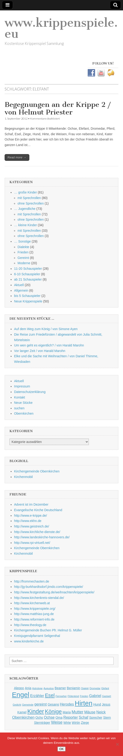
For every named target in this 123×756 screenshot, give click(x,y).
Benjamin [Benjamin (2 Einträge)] (73, 688)
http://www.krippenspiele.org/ (34, 608)
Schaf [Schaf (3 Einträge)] (83, 717)
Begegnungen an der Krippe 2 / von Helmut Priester (58, 108)
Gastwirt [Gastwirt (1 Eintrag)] (106, 696)
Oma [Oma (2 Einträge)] (58, 717)
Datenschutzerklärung (29, 392)
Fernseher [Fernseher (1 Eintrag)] (61, 696)
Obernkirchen (23, 413)
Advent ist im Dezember (31, 504)
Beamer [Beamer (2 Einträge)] (60, 688)
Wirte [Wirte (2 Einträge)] (67, 722)
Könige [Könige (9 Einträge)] (53, 712)
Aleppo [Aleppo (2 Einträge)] (19, 688)
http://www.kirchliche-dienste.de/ (37, 532)
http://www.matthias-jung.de (34, 614)
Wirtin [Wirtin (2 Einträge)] (76, 722)
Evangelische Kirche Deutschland (38, 510)
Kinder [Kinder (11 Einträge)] (35, 711)
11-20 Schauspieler (28, 268)
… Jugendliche (25, 209)
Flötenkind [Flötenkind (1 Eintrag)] (73, 696)
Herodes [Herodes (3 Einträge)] (67, 704)
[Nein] (117, 744)
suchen (19, 408)
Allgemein (21, 290)
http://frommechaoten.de (31, 581)
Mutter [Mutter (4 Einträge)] (77, 712)
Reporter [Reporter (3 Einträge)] (70, 717)
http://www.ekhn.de (27, 521)
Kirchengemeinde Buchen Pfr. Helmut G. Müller (48, 630)
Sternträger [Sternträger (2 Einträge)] (42, 722)
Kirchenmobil (23, 477)
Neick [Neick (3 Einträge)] (100, 712)
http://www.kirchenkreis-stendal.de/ (39, 598)
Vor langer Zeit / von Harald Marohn (39, 351)
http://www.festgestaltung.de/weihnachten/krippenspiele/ (54, 592)
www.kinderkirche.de (29, 641)
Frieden (23, 252)
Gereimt (23, 258)
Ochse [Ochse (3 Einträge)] (49, 717)
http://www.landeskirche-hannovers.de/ (41, 537)
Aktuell (19, 285)
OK (61, 749)
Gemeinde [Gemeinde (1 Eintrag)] (27, 704)
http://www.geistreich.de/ (31, 526)
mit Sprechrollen (29, 198)
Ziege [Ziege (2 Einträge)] (85, 722)
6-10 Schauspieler (27, 274)
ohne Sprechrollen (31, 203)
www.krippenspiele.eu (61, 28)
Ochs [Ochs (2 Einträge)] (39, 717)
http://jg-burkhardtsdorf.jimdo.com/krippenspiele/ (48, 587)
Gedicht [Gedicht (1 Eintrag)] (17, 704)
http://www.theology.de (30, 625)
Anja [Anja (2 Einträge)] (28, 688)
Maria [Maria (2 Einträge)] (67, 712)
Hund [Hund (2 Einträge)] (97, 704)
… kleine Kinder (25, 225)
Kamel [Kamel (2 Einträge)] (22, 712)
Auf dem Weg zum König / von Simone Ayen (46, 329)
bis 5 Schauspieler (27, 296)
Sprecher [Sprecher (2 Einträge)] (95, 717)
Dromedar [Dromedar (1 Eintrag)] (95, 688)
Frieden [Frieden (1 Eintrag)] (84, 696)
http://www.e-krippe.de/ (30, 515)
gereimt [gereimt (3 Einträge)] (40, 704)
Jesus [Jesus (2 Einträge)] (106, 704)
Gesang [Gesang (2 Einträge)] (53, 704)
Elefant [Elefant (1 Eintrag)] (105, 688)
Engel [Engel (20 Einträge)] (20, 694)
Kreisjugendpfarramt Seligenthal (37, 636)
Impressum (22, 386)
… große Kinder (25, 192)
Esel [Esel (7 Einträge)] (50, 695)
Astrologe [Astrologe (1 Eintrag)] (37, 688)
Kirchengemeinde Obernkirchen (37, 471)
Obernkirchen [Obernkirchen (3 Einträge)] (23, 717)
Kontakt (19, 397)
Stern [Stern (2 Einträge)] (107, 717)
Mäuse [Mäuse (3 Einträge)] (89, 712)
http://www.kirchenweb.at (32, 603)
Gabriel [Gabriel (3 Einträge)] (95, 696)
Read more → (17, 157)
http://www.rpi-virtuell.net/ (32, 543)
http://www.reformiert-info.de (34, 619)
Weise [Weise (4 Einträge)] (57, 722)
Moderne (24, 263)
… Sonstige (22, 241)
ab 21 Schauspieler (28, 279)
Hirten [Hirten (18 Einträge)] (83, 703)
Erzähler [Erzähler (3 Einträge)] (37, 696)
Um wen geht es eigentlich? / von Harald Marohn (49, 345)
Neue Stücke (23, 402)
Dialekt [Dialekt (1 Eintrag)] (85, 688)
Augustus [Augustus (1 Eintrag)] (49, 688)
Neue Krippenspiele (28, 301)
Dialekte (23, 247)
